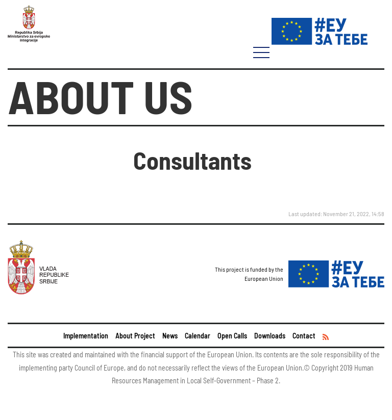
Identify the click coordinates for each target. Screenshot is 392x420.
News (170, 335)
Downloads (269, 335)
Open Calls (232, 335)
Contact (303, 335)
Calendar (197, 335)
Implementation (85, 335)
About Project (135, 335)
